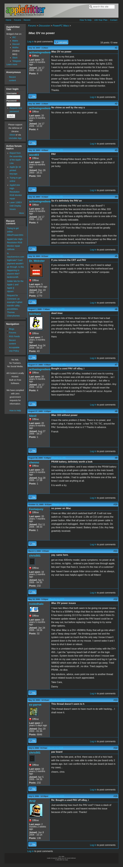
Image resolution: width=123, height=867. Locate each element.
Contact (113, 20)
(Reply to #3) (56, 197)
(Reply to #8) (59, 411)
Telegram (16, 61)
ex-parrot (35, 704)
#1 (116, 48)
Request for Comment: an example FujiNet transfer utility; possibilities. (14, 302)
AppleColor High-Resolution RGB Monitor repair (16, 192)
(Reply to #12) (56, 599)
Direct (12, 135)
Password (12, 101)
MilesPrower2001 (15, 235)
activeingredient (40, 52)
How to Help (15, 410)
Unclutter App (15, 138)
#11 (115, 551)
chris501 (34, 555)
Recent (27, 20)
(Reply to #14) (55, 748)
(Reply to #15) (56, 796)
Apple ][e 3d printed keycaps (15, 170)
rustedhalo (36, 603)
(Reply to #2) (56, 150)
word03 (34, 154)
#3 (116, 150)
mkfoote (11, 249)
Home (8, 20)
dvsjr (32, 800)
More (21, 213)
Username (12, 93)
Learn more (11, 64)
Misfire (15, 47)
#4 (116, 197)
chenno (34, 462)
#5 (116, 256)
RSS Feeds (14, 336)
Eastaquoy (36, 509)
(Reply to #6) (58, 364)
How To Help (85, 20)
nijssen (10, 291)
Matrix (15, 41)
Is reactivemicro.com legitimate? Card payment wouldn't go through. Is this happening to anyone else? (15, 263)
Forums (17, 20)
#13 (115, 700)
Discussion (44, 25)
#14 (115, 748)
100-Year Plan (100, 20)
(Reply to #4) (56, 256)
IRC (14, 37)
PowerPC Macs (61, 25)
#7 (116, 364)
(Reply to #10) (60, 504)
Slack (14, 57)
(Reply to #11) (57, 551)
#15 (115, 796)
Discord (15, 44)
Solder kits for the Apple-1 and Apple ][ (15, 284)
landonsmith (12, 277)
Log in (30, 41)
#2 (116, 103)
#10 (115, 504)
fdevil (32, 415)
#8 (116, 411)
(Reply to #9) (59, 458)
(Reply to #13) (57, 700)
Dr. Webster (37, 260)
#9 (116, 458)
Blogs (11, 329)
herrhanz (35, 313)
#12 (115, 599)
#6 (116, 309)
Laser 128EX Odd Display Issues (16, 205)
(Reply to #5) (57, 309)
